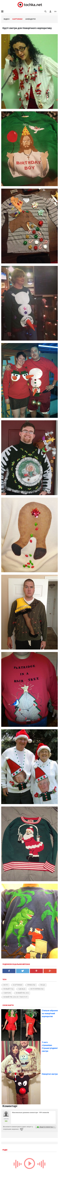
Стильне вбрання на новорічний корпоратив (50, 1013)
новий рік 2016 (22, 993)
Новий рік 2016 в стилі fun (15, 997)
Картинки (17, 19)
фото (5, 985)
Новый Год (8, 989)
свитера (7, 993)
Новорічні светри (50, 1074)
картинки (17, 985)
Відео (6, 19)
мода (42, 985)
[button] (50, 11)
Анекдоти (30, 19)
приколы (31, 985)
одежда (22, 989)
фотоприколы (37, 989)
